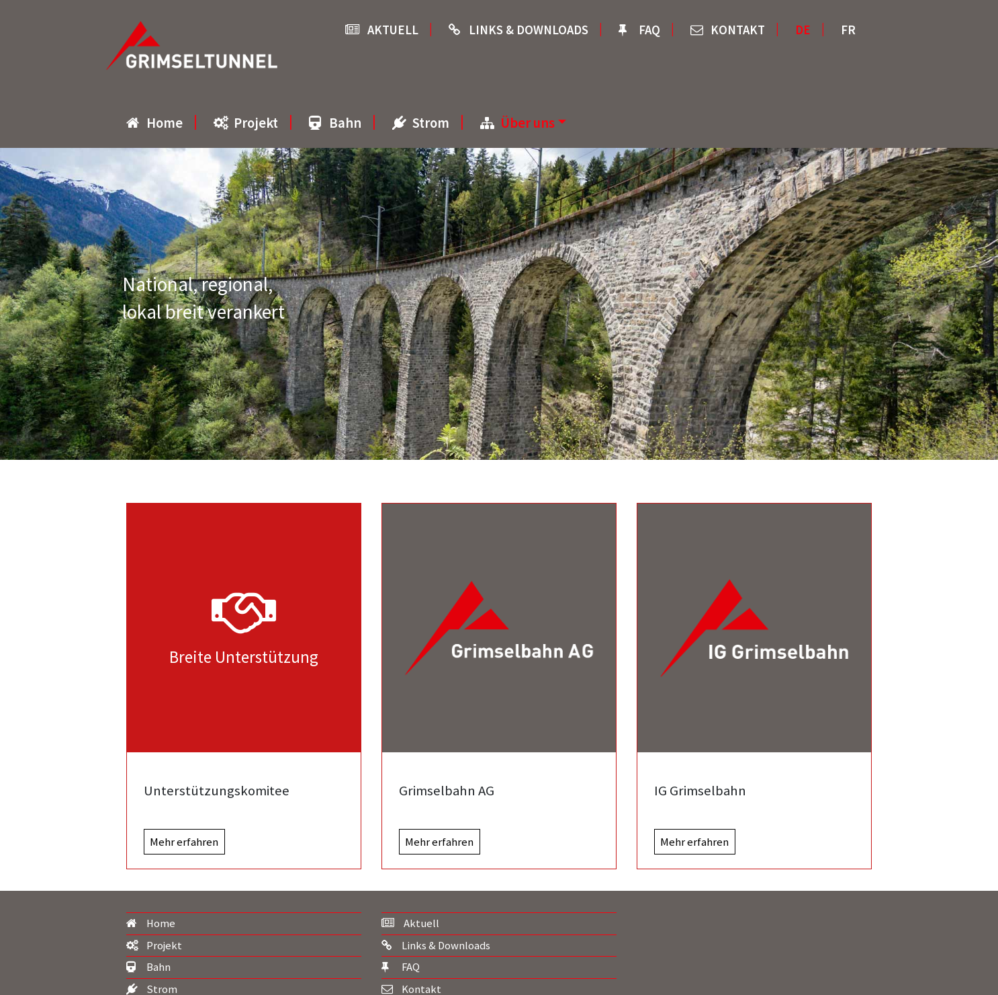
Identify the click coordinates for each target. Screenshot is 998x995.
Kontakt (738, 30)
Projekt (256, 123)
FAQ (649, 30)
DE (803, 30)
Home (164, 123)
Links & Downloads (528, 30)
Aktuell (392, 30)
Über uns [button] (527, 123)
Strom (430, 123)
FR (848, 30)
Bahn (345, 123)
